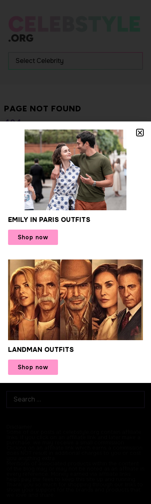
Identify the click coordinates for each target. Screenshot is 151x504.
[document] (75, 252)
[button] (140, 133)
